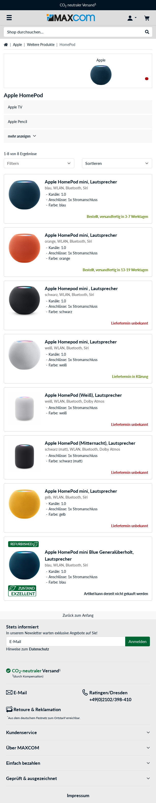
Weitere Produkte (40, 44)
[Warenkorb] (146, 18)
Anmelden (138, 641)
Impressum (78, 795)
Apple (17, 44)
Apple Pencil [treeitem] (17, 121)
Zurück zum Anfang (78, 615)
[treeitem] (78, 136)
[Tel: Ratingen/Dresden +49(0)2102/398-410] (116, 696)
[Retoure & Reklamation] (40, 709)
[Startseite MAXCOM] (70, 17)
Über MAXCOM (78, 747)
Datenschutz (39, 649)
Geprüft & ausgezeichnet (78, 778)
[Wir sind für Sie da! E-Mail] (40, 692)
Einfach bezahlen (78, 763)
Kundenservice (78, 732)
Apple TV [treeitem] (15, 107)
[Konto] (132, 18)
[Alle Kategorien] (9, 17)
